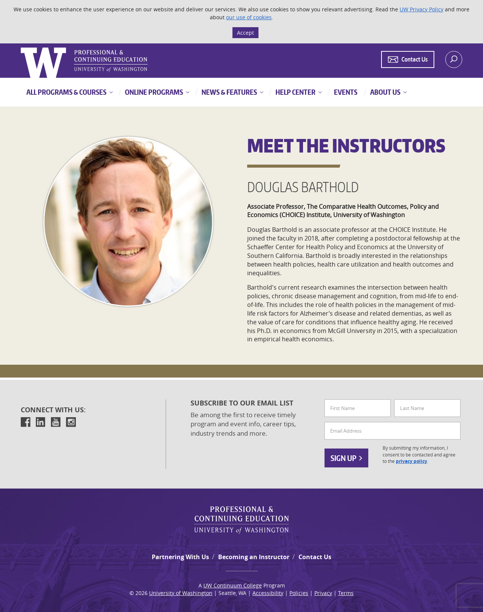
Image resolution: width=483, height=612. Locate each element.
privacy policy (411, 461)
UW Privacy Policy (421, 9)
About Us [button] (384, 92)
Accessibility (267, 593)
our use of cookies (249, 17)
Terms (346, 593)
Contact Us (314, 557)
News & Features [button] (228, 92)
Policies (298, 593)
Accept (245, 32)
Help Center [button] (294, 92)
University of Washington (180, 593)
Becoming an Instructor (253, 557)
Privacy (323, 593)
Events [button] (345, 92)
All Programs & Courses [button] (66, 92)
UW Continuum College (232, 585)
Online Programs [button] (153, 92)
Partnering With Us (180, 557)
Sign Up (346, 458)
